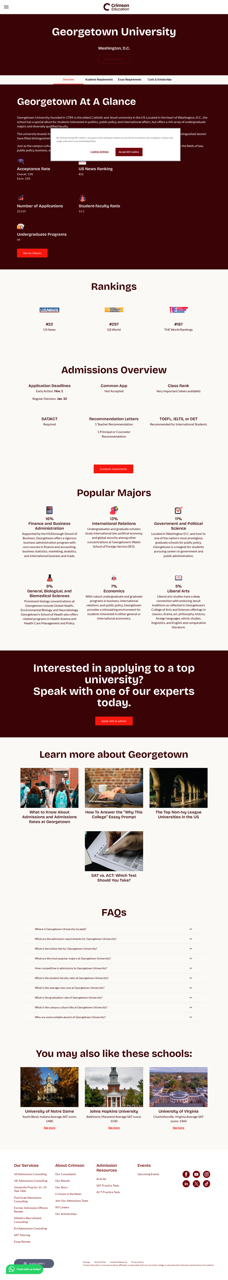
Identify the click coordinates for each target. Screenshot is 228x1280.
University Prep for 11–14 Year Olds (30, 1189)
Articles (101, 1178)
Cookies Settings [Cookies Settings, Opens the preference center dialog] (99, 151)
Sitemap (86, 1262)
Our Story (61, 1187)
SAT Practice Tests (107, 1185)
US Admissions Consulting (30, 1174)
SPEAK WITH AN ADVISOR (114, 721)
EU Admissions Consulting (30, 1228)
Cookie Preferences (118, 1262)
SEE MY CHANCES (32, 253)
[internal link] (68, 79)
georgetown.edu (114, 59)
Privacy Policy (137, 1262)
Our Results (62, 1180)
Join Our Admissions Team (71, 1200)
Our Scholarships (66, 1213)
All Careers (62, 1207)
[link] (116, 7)
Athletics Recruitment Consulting (27, 1219)
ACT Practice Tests (108, 1192)
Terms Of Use (100, 1262)
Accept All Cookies (129, 152)
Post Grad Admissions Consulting (27, 1199)
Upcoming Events (148, 1174)
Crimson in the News (68, 1194)
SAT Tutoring (22, 1234)
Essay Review (22, 1241)
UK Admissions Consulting (30, 1180)
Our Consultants (65, 1174)
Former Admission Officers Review (31, 1209)
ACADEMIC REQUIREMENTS (113, 469)
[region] (115, 144)
